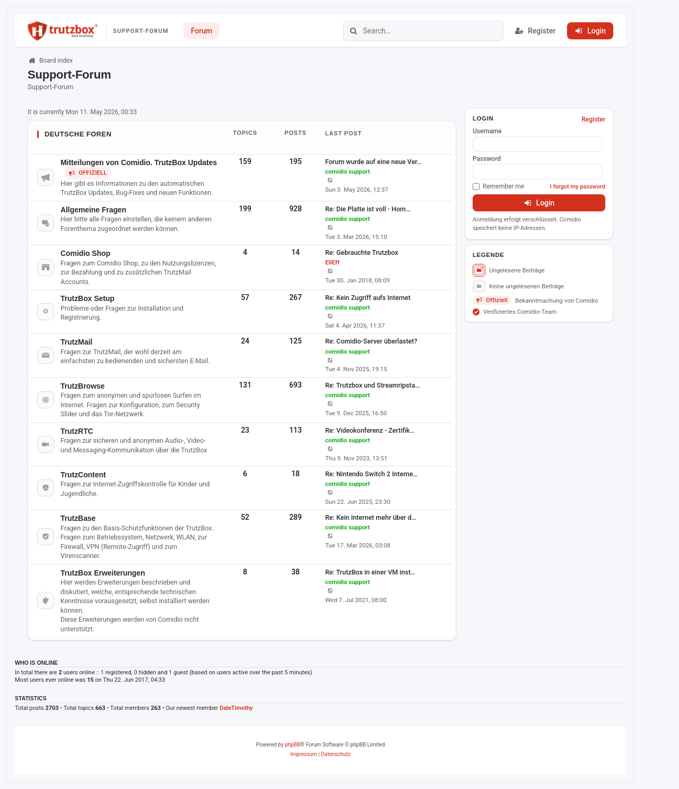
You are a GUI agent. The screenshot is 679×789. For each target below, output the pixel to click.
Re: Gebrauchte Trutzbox (361, 252)
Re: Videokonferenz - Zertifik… (369, 430)
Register (593, 119)
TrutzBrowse (82, 386)
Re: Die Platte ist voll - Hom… (368, 209)
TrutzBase (77, 518)
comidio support (347, 171)
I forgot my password (577, 186)
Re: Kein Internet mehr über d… (370, 517)
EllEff (332, 262)
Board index (50, 60)
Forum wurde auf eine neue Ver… (373, 162)
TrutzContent (83, 474)
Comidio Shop (85, 253)
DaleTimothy (236, 708)
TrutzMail (76, 342)
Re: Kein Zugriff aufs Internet (368, 298)
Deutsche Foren (78, 134)
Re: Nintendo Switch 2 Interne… (371, 474)
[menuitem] (303, 754)
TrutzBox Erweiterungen (102, 573)
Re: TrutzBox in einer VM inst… (370, 572)
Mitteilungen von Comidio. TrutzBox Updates (138, 162)
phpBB (292, 745)
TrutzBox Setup (87, 298)
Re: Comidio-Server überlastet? (371, 341)
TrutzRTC (76, 431)
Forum (201, 31)
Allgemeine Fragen (93, 209)
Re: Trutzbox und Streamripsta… (372, 385)
